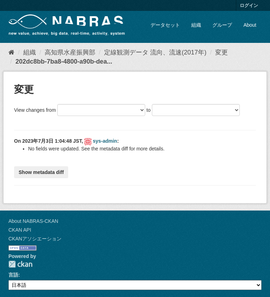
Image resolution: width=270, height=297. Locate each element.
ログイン (249, 5)
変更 (221, 52)
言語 (13, 275)
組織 (196, 25)
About (249, 25)
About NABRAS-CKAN (33, 221)
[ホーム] (11, 52)
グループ (222, 25)
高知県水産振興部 (70, 52)
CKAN (20, 264)
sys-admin (105, 141)
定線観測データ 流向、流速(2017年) (155, 52)
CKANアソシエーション (35, 238)
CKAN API (19, 230)
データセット (165, 25)
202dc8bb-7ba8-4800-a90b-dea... (63, 61)
